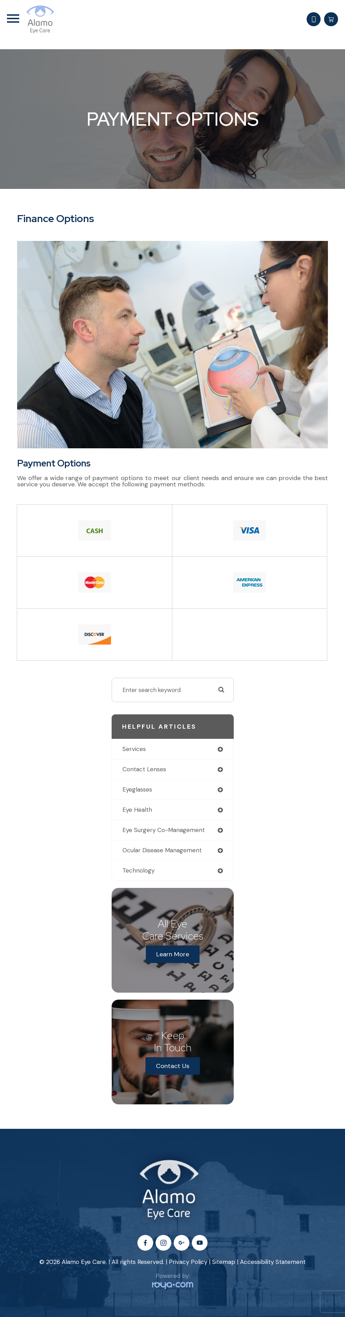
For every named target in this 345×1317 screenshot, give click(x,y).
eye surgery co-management (163, 830)
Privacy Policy (188, 1262)
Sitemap (223, 1262)
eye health (137, 810)
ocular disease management (162, 850)
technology (138, 870)
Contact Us (172, 1066)
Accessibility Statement (273, 1262)
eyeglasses (137, 789)
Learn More (172, 954)
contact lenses (144, 769)
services (134, 749)
